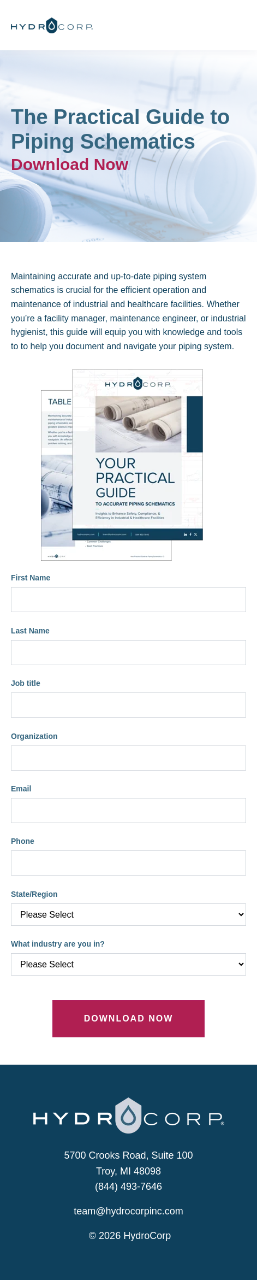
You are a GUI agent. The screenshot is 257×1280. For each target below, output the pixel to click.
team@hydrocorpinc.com (128, 1211)
